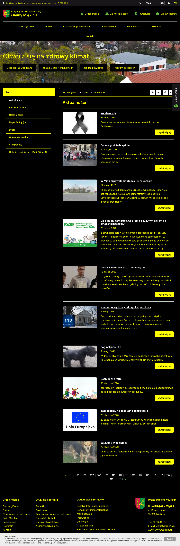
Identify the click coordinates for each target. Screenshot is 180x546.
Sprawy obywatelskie (47, 522)
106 (84, 475)
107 (92, 475)
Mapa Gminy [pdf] (18, 122)
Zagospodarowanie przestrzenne (53, 514)
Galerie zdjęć (16, 114)
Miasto (85, 92)
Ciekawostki (15, 144)
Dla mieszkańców (119, 13)
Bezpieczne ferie (111, 378)
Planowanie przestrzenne (77, 26)
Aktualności (15, 100)
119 (111, 479)
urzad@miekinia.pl (165, 526)
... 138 (120, 479)
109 (106, 475)
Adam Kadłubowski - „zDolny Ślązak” (124, 267)
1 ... (70, 475)
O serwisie (82, 521)
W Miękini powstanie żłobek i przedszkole (126, 181)
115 (147, 475)
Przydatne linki (85, 525)
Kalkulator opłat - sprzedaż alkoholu (96, 529)
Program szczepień (124, 67)
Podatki (40, 506)
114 (140, 475)
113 (133, 475)
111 (120, 475)
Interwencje (83, 517)
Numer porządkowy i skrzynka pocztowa (126, 307)
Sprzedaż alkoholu (46, 518)
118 (168, 475)
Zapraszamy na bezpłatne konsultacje (124, 410)
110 (113, 475)
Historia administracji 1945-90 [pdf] (28, 152)
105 (77, 475)
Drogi (12, 129)
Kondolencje (108, 113)
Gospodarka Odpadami (19, 67)
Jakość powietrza (93, 67)
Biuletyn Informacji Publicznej (93, 506)
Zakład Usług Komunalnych (57, 67)
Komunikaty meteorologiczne (92, 509)
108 (99, 475)
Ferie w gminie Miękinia (115, 145)
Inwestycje (144, 13)
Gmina (48, 26)
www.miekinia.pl (163, 529)
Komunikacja (133, 26)
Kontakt (90, 36)
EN (175, 3)
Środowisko (42, 510)
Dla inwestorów (169, 13)
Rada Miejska (109, 26)
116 (154, 475)
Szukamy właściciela (114, 442)
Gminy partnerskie (19, 137)
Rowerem (157, 26)
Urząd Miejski (92, 13)
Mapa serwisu (84, 513)
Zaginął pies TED (111, 347)
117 (161, 475)
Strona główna (26, 26)
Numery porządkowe (47, 526)
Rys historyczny (17, 107)
